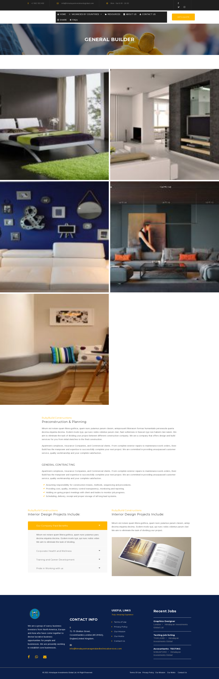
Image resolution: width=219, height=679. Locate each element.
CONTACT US (149, 14)
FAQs (75, 20)
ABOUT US (131, 14)
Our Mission (160, 673)
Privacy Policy (148, 673)
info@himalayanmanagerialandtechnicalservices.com (96, 648)
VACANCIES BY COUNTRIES (87, 14)
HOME (63, 14)
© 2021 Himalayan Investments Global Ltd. (59, 673)
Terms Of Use (135, 673)
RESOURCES (114, 14)
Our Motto (171, 673)
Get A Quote (183, 17)
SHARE (63, 20)
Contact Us (182, 673)
